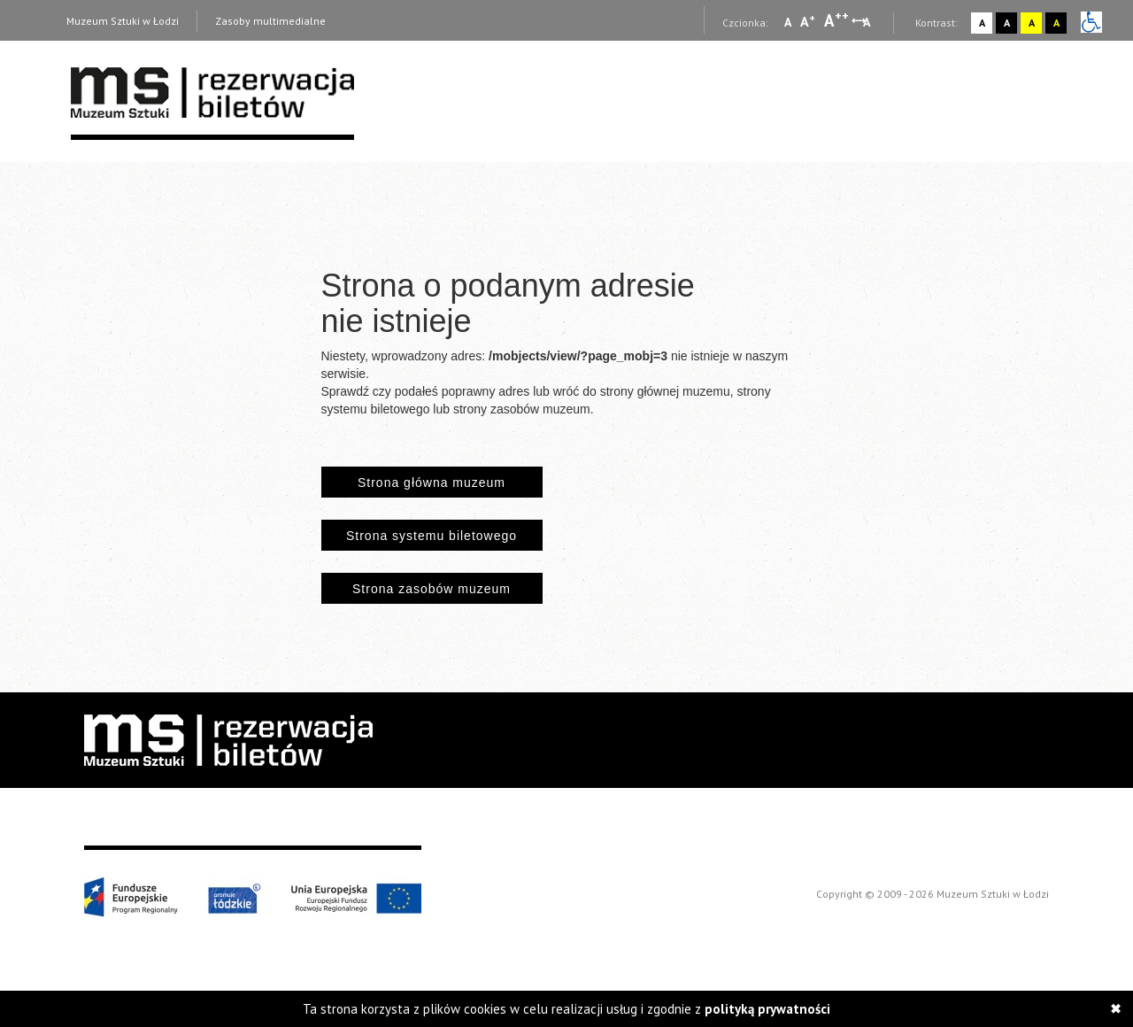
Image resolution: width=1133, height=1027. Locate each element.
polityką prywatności (767, 1008)
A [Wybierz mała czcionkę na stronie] (787, 22)
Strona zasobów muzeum (431, 589)
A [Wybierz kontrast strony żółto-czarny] (1032, 22)
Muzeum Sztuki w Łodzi (122, 20)
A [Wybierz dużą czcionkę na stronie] (836, 20)
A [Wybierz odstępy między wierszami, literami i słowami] (868, 22)
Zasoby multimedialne (270, 20)
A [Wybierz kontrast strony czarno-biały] (1007, 22)
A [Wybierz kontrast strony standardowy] (982, 22)
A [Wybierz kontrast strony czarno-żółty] (1056, 22)
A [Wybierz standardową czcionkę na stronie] (807, 21)
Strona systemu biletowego (431, 536)
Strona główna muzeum (431, 482)
